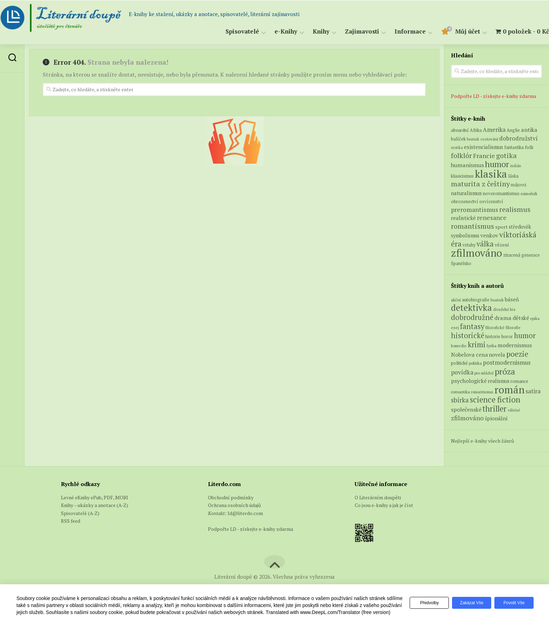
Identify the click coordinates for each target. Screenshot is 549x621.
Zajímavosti (348, 31)
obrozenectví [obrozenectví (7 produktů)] (464, 201)
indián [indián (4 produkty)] (515, 165)
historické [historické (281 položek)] (467, 335)
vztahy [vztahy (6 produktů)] (469, 245)
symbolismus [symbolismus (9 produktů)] (465, 235)
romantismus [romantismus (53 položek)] (482, 391)
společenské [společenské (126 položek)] (466, 409)
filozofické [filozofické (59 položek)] (495, 327)
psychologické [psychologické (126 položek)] (469, 381)
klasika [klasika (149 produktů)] (491, 173)
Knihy (307, 31)
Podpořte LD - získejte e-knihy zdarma (493, 96)
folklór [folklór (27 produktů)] (461, 155)
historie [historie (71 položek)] (492, 337)
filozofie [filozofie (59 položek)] (513, 327)
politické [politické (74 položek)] (459, 363)
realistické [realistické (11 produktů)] (463, 217)
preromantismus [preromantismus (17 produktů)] (474, 210)
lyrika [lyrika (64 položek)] (491, 345)
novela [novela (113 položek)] (497, 354)
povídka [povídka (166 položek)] (462, 372)
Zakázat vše (468, 599)
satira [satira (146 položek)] (533, 391)
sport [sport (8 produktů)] (501, 227)
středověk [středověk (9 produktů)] (520, 226)
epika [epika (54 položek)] (535, 318)
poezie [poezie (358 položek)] (517, 354)
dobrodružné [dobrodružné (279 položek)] (472, 317)
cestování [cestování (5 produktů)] (489, 139)
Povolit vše (512, 599)
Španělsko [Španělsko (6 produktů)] (461, 263)
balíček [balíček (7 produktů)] (458, 139)
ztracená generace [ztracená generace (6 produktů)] (521, 255)
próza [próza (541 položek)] (505, 371)
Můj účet (453, 31)
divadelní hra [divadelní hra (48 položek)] (504, 309)
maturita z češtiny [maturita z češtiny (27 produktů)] (480, 183)
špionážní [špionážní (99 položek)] (496, 418)
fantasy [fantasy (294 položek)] (472, 326)
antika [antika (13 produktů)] (529, 130)
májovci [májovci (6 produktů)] (518, 185)
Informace (396, 31)
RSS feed (70, 521)
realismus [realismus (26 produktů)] (514, 209)
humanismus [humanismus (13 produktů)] (467, 165)
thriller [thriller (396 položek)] (494, 409)
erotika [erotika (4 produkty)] (457, 147)
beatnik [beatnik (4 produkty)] (473, 139)
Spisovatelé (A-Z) (80, 513)
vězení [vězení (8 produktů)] (502, 245)
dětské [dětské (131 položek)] (521, 318)
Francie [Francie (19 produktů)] (484, 155)
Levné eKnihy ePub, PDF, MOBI (94, 497)
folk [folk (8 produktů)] (529, 147)
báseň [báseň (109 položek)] (512, 299)
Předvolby (424, 599)
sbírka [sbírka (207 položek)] (460, 399)
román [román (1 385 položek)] (509, 389)
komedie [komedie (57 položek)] (459, 345)
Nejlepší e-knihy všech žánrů (482, 440)
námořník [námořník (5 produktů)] (529, 193)
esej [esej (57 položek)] (455, 327)
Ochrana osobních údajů (234, 505)
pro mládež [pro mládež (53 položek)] (484, 373)
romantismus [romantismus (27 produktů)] (472, 226)
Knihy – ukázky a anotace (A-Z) (94, 505)
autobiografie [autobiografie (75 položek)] (475, 300)
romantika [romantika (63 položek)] (460, 391)
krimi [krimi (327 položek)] (477, 344)
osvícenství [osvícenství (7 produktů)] (491, 201)
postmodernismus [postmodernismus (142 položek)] (506, 362)
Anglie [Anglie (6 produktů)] (513, 130)
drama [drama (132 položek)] (503, 318)
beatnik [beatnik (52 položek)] (497, 300)
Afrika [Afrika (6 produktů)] (476, 130)
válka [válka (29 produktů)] (485, 244)
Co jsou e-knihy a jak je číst (384, 505)
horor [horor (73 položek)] (507, 337)
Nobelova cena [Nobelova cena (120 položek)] (469, 354)
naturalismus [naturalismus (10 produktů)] (466, 193)
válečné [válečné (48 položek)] (514, 410)
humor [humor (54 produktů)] (497, 164)
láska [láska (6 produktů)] (513, 176)
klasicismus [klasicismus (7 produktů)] (462, 176)
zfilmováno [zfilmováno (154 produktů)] (476, 252)
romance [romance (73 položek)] (519, 381)
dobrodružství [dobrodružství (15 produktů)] (518, 138)
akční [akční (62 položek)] (456, 299)
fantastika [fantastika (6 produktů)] (514, 147)
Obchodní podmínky (230, 497)
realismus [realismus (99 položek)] (498, 381)
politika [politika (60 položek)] (475, 363)
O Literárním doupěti (378, 497)
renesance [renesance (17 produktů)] (492, 218)
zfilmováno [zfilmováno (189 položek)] (467, 418)
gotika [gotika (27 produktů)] (506, 155)
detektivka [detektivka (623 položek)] (471, 307)
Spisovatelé (228, 31)
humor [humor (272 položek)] (525, 335)
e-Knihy (271, 31)
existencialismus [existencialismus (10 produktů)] (483, 146)
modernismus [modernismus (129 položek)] (515, 345)
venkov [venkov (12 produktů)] (489, 235)
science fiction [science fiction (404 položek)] (495, 399)
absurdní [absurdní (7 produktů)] (460, 130)
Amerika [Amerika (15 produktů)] (494, 130)
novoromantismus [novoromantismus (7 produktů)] (501, 193)
